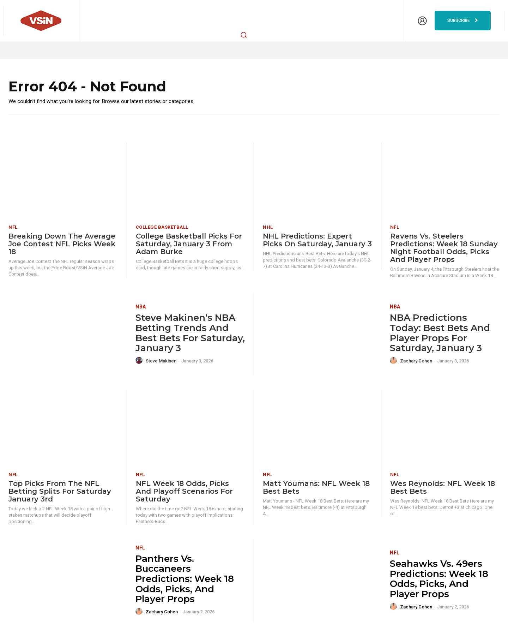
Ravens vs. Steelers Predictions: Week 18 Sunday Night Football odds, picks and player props (444, 248)
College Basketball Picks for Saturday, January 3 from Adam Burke (189, 244)
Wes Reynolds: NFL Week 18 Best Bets (442, 487)
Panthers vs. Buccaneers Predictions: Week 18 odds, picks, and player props (184, 579)
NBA (140, 307)
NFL (13, 227)
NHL (268, 227)
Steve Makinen (161, 361)
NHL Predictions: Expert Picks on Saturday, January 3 (317, 240)
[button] (243, 34)
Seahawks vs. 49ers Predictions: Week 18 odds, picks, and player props (439, 579)
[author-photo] (140, 361)
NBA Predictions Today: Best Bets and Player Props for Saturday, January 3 (440, 333)
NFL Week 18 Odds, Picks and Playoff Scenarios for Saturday (184, 491)
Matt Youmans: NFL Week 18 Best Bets (316, 487)
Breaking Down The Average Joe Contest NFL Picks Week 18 (61, 244)
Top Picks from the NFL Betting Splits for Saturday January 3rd (59, 491)
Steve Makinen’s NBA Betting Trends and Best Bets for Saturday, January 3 (190, 333)
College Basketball (162, 227)
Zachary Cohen (416, 361)
